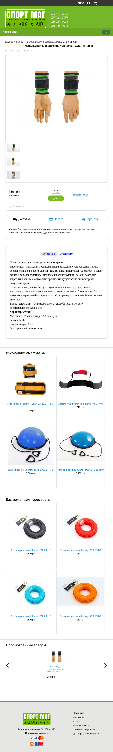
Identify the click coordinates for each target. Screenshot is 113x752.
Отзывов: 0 (66, 254)
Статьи (76, 722)
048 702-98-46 (59, 14)
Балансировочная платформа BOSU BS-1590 (81, 470)
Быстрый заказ (80, 195)
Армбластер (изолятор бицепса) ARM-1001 (80, 404)
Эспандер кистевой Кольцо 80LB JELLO (31, 550)
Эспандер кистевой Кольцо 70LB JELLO (80, 550)
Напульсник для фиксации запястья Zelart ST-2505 (55, 669)
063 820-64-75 (59, 18)
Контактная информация (85, 730)
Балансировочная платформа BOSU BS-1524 (31, 470)
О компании (79, 718)
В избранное (17, 207)
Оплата (56, 219)
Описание (49, 254)
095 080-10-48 (59, 22)
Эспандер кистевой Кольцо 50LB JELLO (80, 616)
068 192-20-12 (59, 26)
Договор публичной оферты (86, 734)
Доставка (22, 219)
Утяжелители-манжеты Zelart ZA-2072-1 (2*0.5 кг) (31, 406)
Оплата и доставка (81, 726)
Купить (56, 198)
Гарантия (90, 219)
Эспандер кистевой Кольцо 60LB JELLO (31, 616)
